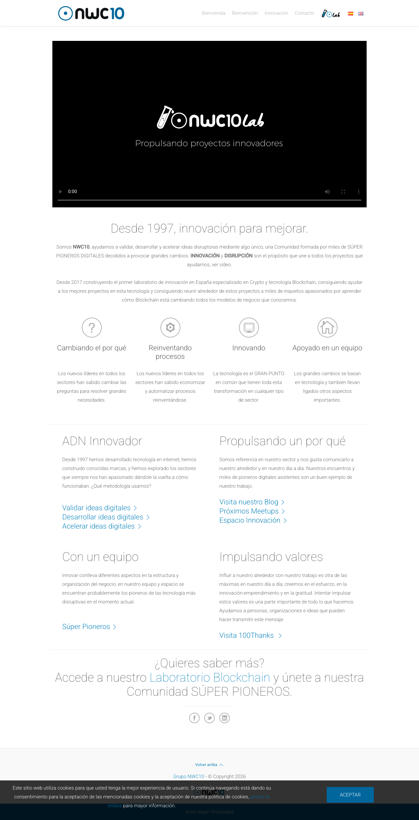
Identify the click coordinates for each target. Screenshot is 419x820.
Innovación (276, 13)
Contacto (304, 13)
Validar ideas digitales (103, 507)
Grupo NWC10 (188, 776)
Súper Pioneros (92, 626)
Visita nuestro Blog (255, 501)
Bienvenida (213, 13)
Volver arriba (209, 764)
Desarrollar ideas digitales (109, 516)
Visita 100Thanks (254, 635)
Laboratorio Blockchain (210, 678)
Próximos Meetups (255, 510)
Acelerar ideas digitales (105, 526)
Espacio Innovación (256, 520)
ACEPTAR (350, 795)
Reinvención (245, 13)
